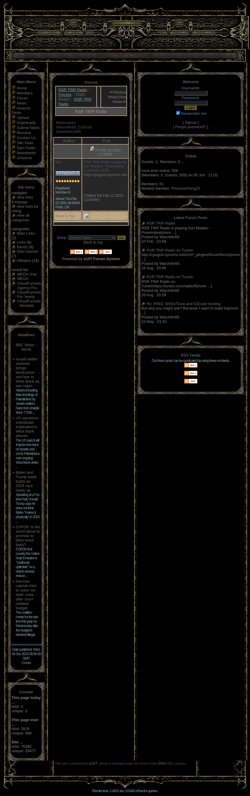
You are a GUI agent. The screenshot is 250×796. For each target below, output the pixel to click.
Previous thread (117, 94)
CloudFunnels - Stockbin (29, 303)
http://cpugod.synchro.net (105, 175)
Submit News (28, 127)
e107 (93, 763)
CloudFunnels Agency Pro (29, 285)
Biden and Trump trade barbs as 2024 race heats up (26, 481)
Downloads (26, 122)
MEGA (22, 278)
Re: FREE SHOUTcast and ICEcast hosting (183, 304)
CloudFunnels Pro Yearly (29, 294)
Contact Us (26, 138)
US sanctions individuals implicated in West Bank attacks (27, 427)
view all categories (20, 217)
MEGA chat (27, 274)
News (22, 103)
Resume (24, 132)
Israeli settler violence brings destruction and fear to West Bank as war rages (27, 372)
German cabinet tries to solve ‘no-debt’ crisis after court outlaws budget (26, 594)
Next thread (119, 99)
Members (25, 93)
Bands (22, 247)
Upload (23, 117)
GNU (162, 763)
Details (26, 662)
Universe (24, 158)
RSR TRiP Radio (73, 90)
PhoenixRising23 (185, 188)
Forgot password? (190, 127)
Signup (191, 122)
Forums (65, 94)
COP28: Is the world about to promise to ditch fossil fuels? (28, 536)
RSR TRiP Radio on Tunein (170, 250)
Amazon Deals (21, 110)
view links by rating (25, 208)
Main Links (26, 233)
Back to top (64, 216)
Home (22, 88)
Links (21, 242)
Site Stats (25, 143)
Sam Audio (26, 148)
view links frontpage (22, 199)
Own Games (27, 251)
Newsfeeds (26, 153)
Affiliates (24, 260)
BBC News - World (26, 347)
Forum (22, 98)
